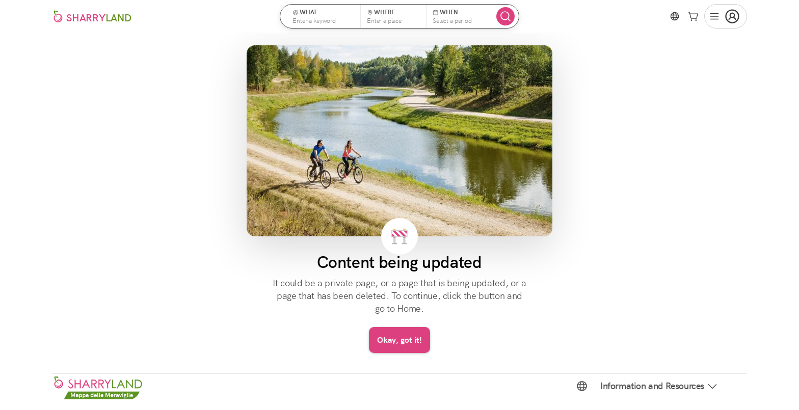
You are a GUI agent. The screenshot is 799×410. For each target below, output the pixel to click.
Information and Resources (659, 386)
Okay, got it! (399, 340)
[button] (323, 16)
